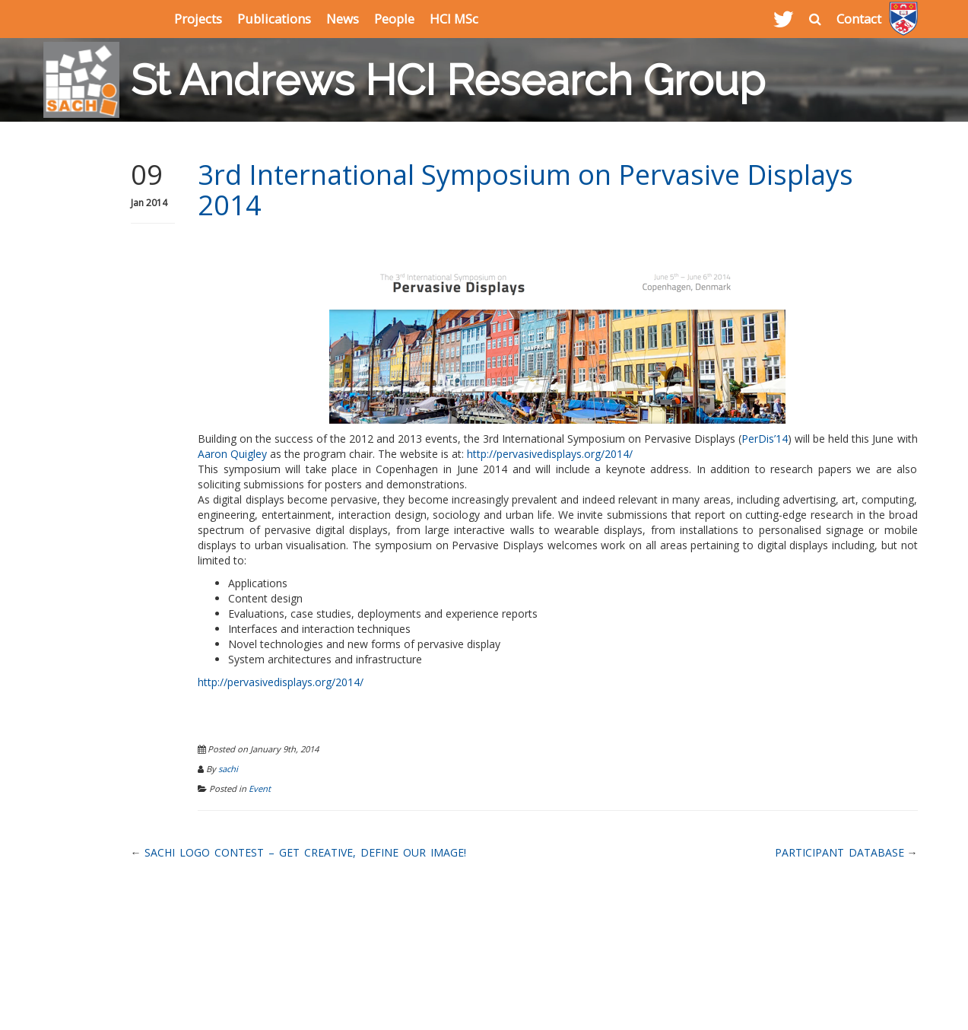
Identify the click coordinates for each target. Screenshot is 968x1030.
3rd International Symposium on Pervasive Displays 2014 (525, 190)
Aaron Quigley (232, 454)
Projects (198, 18)
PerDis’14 (764, 438)
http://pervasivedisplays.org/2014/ (550, 454)
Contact (858, 18)
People (394, 18)
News (342, 18)
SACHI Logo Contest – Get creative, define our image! (305, 852)
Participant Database (839, 852)
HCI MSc (454, 18)
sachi (228, 768)
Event (260, 788)
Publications (274, 18)
